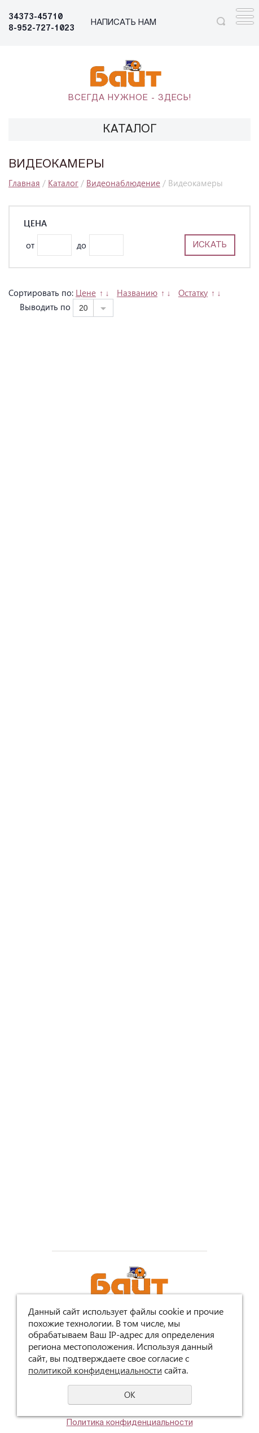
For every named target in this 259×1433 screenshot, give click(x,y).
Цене (86, 292)
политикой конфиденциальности (95, 1370)
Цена (35, 223)
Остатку (193, 292)
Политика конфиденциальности (130, 1423)
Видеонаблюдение (123, 182)
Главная (24, 182)
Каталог (63, 182)
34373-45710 (35, 17)
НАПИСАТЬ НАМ (123, 23)
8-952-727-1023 (41, 28)
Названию (137, 292)
